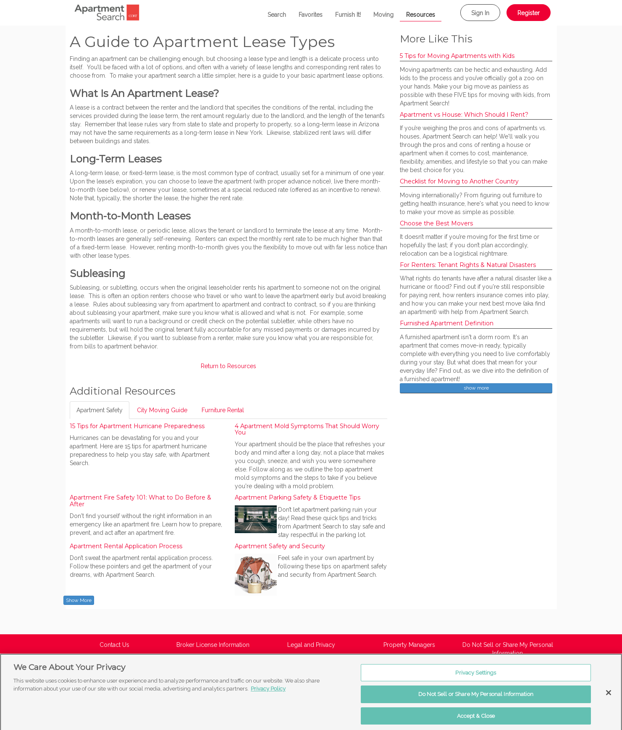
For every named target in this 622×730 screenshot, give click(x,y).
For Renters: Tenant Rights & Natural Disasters (468, 265)
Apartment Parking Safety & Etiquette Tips (297, 497)
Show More (79, 600)
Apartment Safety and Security (280, 546)
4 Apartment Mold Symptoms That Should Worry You (307, 429)
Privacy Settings (475, 676)
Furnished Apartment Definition (446, 323)
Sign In (480, 13)
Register (528, 13)
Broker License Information (212, 644)
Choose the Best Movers (436, 223)
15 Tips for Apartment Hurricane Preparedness (137, 426)
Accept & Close (476, 719)
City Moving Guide (162, 410)
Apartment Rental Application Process (126, 546)
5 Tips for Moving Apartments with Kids (457, 56)
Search (277, 14)
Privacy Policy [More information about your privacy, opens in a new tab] (268, 692)
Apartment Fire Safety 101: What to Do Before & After (140, 501)
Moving (383, 14)
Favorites (311, 14)
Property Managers (409, 644)
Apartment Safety (99, 410)
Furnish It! (348, 14)
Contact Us (114, 644)
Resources (420, 14)
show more (476, 388)
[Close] (608, 696)
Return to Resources (228, 366)
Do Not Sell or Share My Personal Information (507, 649)
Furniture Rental (223, 410)
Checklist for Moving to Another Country (459, 181)
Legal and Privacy (311, 644)
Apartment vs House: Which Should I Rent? (464, 115)
